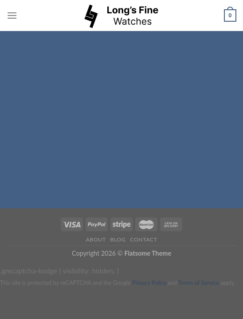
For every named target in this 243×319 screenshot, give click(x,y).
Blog (118, 239)
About (96, 239)
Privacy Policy (149, 282)
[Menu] (12, 15)
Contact (143, 239)
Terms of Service (198, 282)
